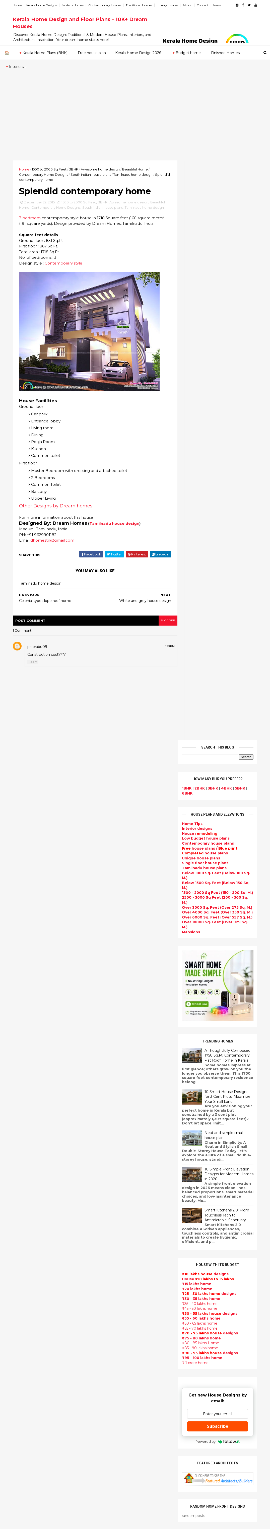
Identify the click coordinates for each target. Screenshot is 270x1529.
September (30, 1154)
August (26, 1161)
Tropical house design (119, 1360)
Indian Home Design (117, 1258)
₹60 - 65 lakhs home (198, 743)
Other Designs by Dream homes (57, 530)
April (23, 1189)
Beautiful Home (137, 169)
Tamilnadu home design (134, 174)
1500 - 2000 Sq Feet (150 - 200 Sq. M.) (215, 312)
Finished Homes (225, 52)
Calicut (44, 1303)
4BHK (224, 208)
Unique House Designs (119, 1300)
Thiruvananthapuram (35, 1323)
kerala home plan (114, 1168)
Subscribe (216, 846)
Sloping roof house (116, 1156)
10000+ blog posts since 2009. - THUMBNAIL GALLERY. (55, 1522)
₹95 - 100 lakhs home (200, 777)
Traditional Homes (140, 5)
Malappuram (26, 1308)
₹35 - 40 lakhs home (198, 723)
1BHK (185, 208)
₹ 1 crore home (193, 782)
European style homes (119, 1390)
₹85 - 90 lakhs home (198, 768)
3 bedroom (31, 236)
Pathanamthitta (30, 1318)
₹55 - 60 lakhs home (199, 738)
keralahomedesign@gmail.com (213, 1387)
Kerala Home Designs (43, 5)
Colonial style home (116, 1216)
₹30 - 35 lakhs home (199, 718)
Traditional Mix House (118, 1443)
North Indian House (116, 1378)
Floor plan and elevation (120, 1234)
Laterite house (111, 1426)
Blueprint (106, 1479)
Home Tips (190, 243)
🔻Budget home (185, 52)
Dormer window (112, 1342)
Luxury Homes (169, 5)
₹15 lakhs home (195, 704)
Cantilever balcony (115, 1485)
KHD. (117, 1522)
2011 (24, 1239)
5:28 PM (161, 670)
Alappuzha (25, 1269)
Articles (105, 1294)
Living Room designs (117, 1288)
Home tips (107, 1456)
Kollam (21, 1293)
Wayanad (23, 1333)
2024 (25, 1066)
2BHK (198, 208)
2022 (24, 1080)
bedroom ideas (112, 1330)
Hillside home (110, 1461)
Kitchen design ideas (117, 1366)
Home (19, 5)
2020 (25, 1093)
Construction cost (115, 1306)
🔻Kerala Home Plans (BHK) (42, 52)
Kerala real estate (114, 1491)
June (23, 1175)
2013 (24, 1225)
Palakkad (23, 1313)
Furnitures (107, 1467)
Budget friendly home (118, 1282)
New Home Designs (116, 1240)
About (189, 5)
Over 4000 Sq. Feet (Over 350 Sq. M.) (215, 332)
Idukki (20, 1279)
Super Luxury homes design (124, 1252)
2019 (24, 1100)
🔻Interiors (14, 66)
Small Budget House (117, 1186)
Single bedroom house (119, 1503)
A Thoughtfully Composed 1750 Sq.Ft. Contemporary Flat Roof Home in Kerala (226, 475)
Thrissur (22, 1328)
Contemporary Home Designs (45, 174)
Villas (102, 1204)
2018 (24, 1107)
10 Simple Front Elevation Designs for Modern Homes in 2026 (227, 594)
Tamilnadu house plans (202, 288)
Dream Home (110, 1437)
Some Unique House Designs (228, 1116)
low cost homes (112, 1384)
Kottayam (24, 1298)
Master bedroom (113, 1408)
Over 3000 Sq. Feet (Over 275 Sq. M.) (215, 327)
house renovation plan (119, 1420)
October (27, 1148)
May (22, 1182)
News (219, 5)
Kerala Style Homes (116, 1222)
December (29, 1134)
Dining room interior (117, 1354)
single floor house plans (120, 1312)
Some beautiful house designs (228, 1096)
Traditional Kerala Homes (121, 1246)
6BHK (185, 213)
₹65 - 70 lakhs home (198, 748)
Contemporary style (65, 287)
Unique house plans (199, 278)
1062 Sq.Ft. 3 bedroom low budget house (225, 1159)
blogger (159, 644)
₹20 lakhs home (195, 708)
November (29, 1141)
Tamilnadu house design (116, 547)
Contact (204, 5)
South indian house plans (92, 174)
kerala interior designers (121, 1414)
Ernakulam (25, 1274)
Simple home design (117, 1372)
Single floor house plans (203, 283)
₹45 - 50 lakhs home (198, 728)
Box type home (112, 1198)
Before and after (113, 1497)
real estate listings (232, 1272)
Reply (34, 685)
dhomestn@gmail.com (54, 564)
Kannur (21, 1283)
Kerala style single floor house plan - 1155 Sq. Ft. (227, 1057)
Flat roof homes (112, 1150)
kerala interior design (118, 1270)
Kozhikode (25, 1303)
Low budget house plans (204, 258)
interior (104, 1192)
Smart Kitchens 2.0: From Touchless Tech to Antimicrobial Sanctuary (225, 635)
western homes (112, 1396)
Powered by (216, 861)
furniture (205, 1242)
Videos (104, 1324)
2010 (24, 1245)
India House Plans (114, 1162)
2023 (24, 1073)
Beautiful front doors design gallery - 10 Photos (226, 1139)
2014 (24, 1218)
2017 (24, 1114)
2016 (24, 1121)
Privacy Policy (192, 997)
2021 (24, 1087)
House (198, 253)
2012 (24, 1232)
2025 (24, 1059)
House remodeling (115, 1431)
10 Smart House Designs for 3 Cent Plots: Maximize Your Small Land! (226, 516)
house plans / (208, 268)
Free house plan (92, 52)
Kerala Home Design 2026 (138, 52)
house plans (203, 273)
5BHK (238, 208)
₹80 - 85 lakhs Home (198, 763)
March (25, 1196)
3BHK (75, 169)
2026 (25, 1052)
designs (195, 248)
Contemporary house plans (206, 263)
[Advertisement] (135, 122)
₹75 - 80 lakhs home (199, 758)
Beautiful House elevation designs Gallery (224, 1037)
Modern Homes (74, 5)
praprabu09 (39, 670)
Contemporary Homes (106, 5)
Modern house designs (119, 1138)
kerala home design (116, 1132)
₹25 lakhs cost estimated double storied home (223, 1200)
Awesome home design (102, 169)
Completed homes (115, 1276)
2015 (24, 1128)
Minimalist (107, 1402)
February (27, 1202)
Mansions (189, 352)
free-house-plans (114, 1210)
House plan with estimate (122, 1348)
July (22, 1168)
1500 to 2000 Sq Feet (51, 169)
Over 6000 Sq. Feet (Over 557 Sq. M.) (215, 337)
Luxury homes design (118, 1180)
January (26, 1209)
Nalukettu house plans (119, 1473)
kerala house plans (115, 1450)
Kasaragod (25, 1288)
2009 (25, 1252)
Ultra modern (110, 1318)
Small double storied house (124, 1228)
